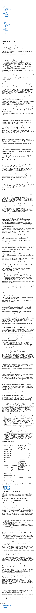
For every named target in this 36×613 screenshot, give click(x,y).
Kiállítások (6, 16)
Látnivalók (4, 13)
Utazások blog (5, 10)
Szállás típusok (7, 8)
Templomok (7, 20)
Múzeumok (6, 34)
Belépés (6, 12)
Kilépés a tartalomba (3, 0)
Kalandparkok (7, 15)
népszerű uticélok (8, 9)
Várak (6, 33)
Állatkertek (6, 14)
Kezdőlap (4, 6)
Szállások (4, 7)
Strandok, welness (8, 19)
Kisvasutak (6, 17)
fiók (3, 11)
